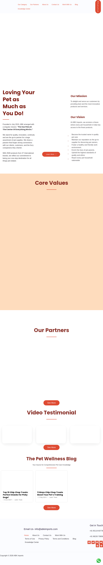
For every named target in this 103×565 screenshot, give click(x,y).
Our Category (21, 6)
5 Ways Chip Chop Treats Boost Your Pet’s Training (50, 493)
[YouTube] (101, 542)
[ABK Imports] (6, 6)
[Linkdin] (97, 545)
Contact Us (52, 6)
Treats (20, 500)
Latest (16, 500)
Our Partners (33, 6)
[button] (97, 6)
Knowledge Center (81, 6)
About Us (43, 6)
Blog (71, 6)
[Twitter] (93, 542)
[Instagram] (97, 542)
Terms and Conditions (61, 539)
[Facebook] (89, 542)
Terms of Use (30, 539)
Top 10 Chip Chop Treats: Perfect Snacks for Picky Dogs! (15, 495)
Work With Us (62, 6)
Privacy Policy (43, 539)
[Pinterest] (101, 545)
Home (26, 535)
